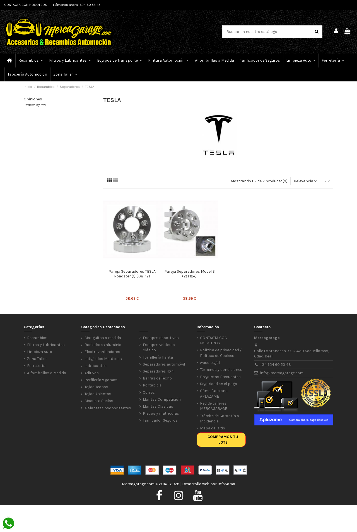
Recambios (37, 337)
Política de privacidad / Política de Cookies (221, 353)
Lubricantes (96, 365)
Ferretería (36, 365)
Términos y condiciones (221, 369)
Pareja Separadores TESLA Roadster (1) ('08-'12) (132, 274)
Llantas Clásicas (158, 406)
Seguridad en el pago (218, 383)
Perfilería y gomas (101, 380)
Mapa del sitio (212, 428)
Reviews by (35, 105)
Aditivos (92, 373)
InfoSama (226, 484)
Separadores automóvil (164, 364)
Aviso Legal (210, 362)
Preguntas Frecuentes (220, 376)
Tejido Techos (96, 387)
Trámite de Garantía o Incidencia (219, 418)
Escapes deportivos (161, 337)
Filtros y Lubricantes (46, 344)
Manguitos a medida (103, 337)
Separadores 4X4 (158, 371)
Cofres (149, 392)
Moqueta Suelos (99, 400)
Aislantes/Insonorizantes (108, 408)
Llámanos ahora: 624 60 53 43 (76, 5)
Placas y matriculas (161, 413)
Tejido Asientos (98, 393)
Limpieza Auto (39, 351)
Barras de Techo (157, 378)
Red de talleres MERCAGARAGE (213, 406)
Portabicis (152, 385)
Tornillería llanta (158, 357)
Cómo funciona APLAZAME (214, 393)
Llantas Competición (162, 399)
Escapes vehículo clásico (159, 347)
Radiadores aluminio (103, 344)
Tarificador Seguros (160, 420)
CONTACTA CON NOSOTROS (26, 5)
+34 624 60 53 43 (275, 364)
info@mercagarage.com (281, 373)
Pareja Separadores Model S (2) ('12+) (189, 274)
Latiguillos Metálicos (103, 358)
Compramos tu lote (223, 439)
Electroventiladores (102, 351)
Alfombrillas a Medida (46, 373)
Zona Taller (37, 358)
